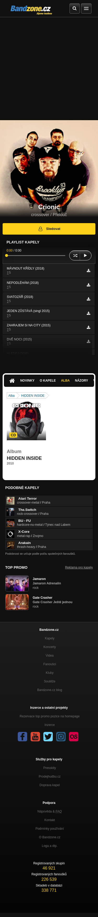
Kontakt (49, 820)
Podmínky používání (50, 828)
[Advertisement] (49, 69)
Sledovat (49, 229)
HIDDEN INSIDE (32, 396)
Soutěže (49, 681)
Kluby (50, 673)
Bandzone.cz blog (49, 690)
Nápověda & (49, 811)
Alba (65, 380)
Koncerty (49, 647)
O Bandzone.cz (49, 837)
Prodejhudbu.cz (49, 776)
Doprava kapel (49, 785)
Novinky (27, 380)
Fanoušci (49, 664)
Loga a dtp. (49, 846)
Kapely (50, 638)
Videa (50, 655)
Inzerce (49, 725)
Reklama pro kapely (79, 567)
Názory (81, 380)
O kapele (48, 380)
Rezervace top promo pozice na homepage (49, 716)
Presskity (49, 768)
